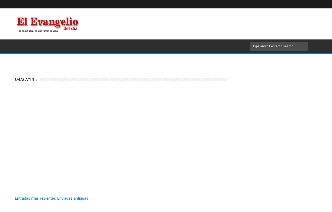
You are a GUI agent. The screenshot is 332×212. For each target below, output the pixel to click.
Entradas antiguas (72, 198)
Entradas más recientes (35, 198)
